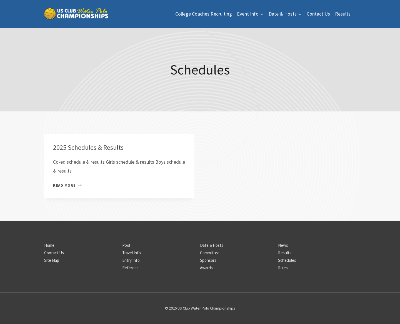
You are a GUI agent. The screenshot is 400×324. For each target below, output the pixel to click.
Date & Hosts (211, 245)
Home (49, 245)
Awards (206, 267)
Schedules (287, 260)
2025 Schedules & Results (88, 147)
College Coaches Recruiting (203, 14)
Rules (283, 267)
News (283, 245)
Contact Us (318, 14)
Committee (209, 252)
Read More (67, 185)
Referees (130, 267)
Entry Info (131, 260)
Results (343, 14)
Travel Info (131, 252)
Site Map (51, 260)
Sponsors (208, 260)
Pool (126, 245)
